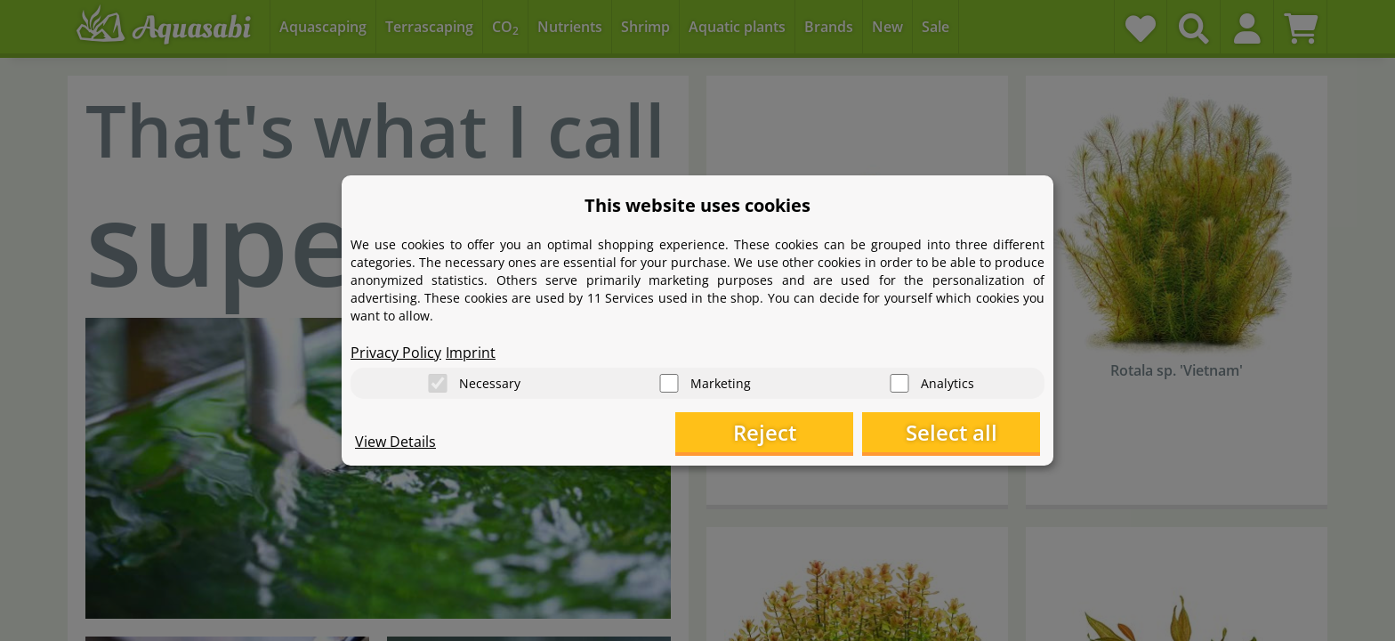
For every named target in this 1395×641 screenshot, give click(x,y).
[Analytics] (899, 383)
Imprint (471, 352)
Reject (764, 432)
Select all (951, 432)
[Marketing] (669, 383)
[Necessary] (438, 383)
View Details (395, 441)
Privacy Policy (396, 352)
